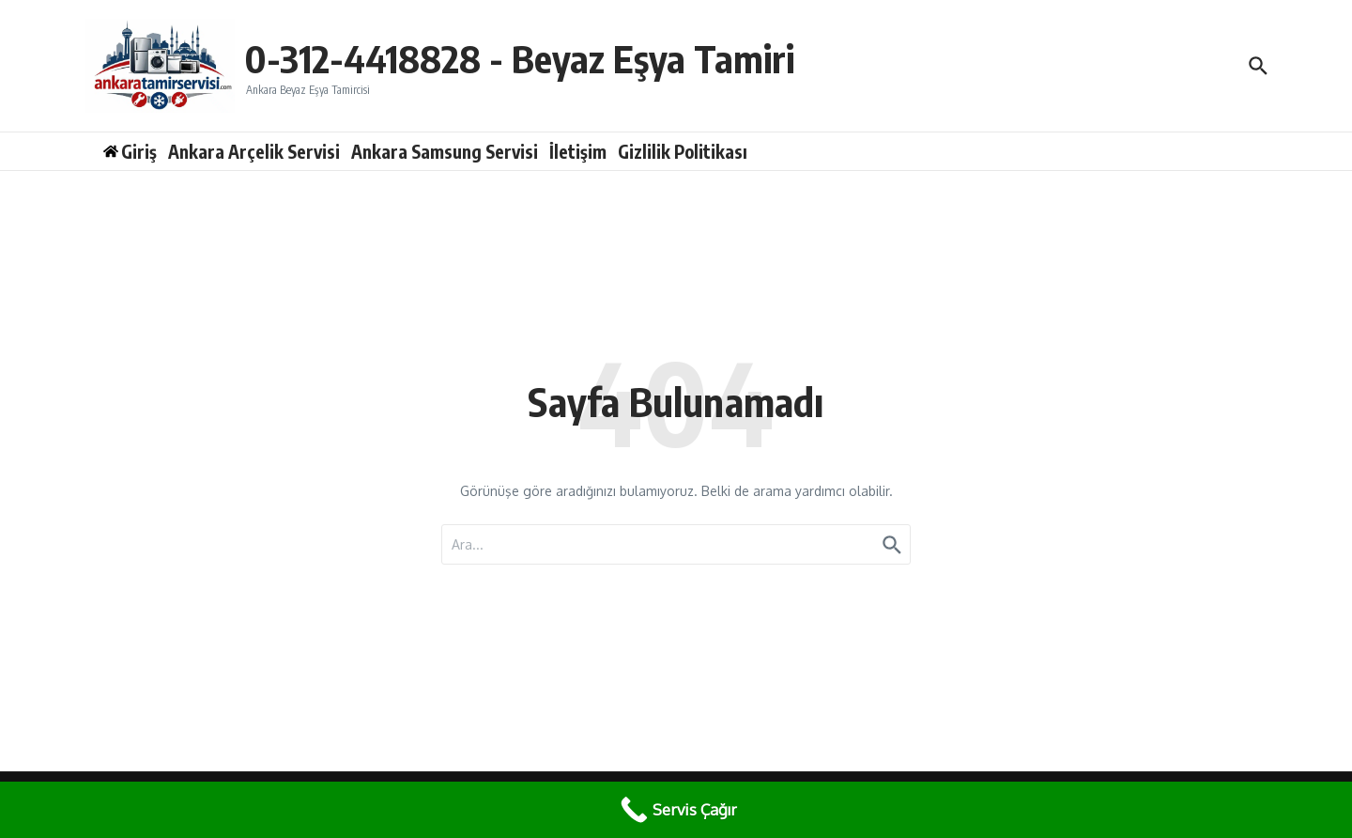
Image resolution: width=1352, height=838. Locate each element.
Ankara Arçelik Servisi (254, 151)
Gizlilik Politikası (682, 151)
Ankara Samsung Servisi (444, 151)
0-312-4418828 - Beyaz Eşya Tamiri (519, 58)
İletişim (578, 151)
